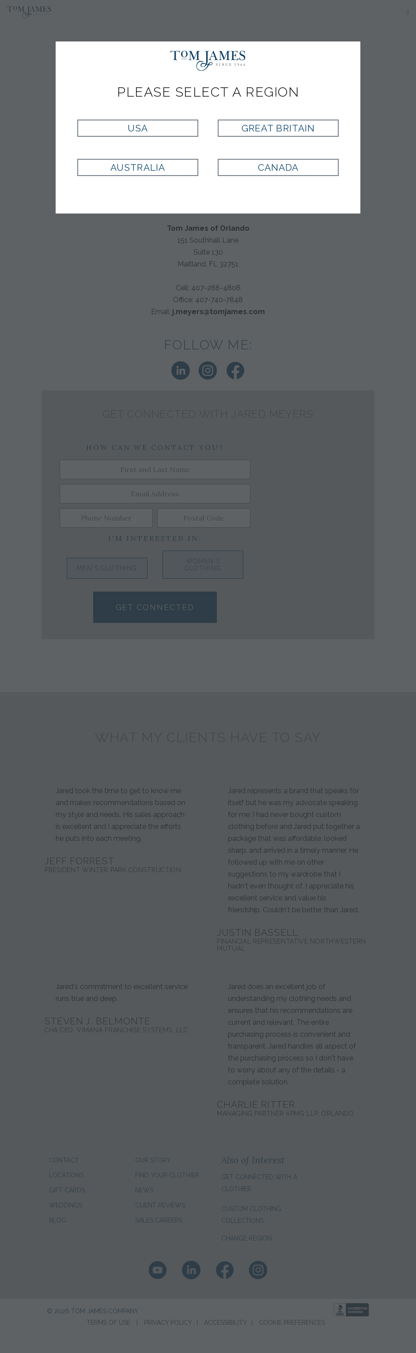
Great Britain (278, 128)
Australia (137, 167)
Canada (278, 167)
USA (138, 128)
